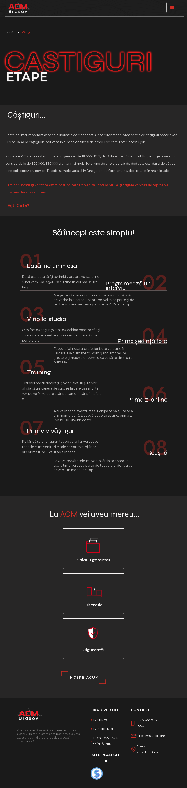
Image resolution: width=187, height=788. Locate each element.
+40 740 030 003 (147, 723)
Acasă (9, 32)
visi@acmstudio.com (150, 736)
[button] (172, 7)
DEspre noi (103, 729)
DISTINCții (101, 720)
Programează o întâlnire (104, 741)
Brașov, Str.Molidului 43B (147, 749)
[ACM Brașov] (18, 9)
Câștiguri (27, 32)
